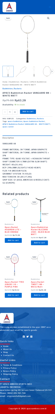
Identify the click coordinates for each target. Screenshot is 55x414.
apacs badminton (15, 121)
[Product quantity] (10, 111)
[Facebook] (24, 336)
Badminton (14, 82)
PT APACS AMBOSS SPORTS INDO (16, 384)
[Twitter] (27, 336)
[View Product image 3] (34, 71)
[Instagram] (31, 336)
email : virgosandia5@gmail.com (15, 396)
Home (5, 82)
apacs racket (8, 127)
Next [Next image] (52, 71)
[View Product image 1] (8, 71)
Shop (5, 352)
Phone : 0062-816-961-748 (13, 393)
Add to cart (28, 111)
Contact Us (8, 355)
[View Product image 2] (21, 71)
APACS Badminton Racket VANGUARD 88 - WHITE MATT (26, 124)
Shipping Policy (10, 374)
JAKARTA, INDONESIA (10, 387)
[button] (48, 18)
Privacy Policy (9, 368)
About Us (7, 349)
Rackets (24, 82)
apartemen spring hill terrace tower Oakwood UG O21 (26, 390)
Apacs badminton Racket (34, 121)
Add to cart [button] (13, 240)
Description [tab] (8, 138)
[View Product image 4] (46, 71)
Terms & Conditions (12, 365)
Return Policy (9, 371)
